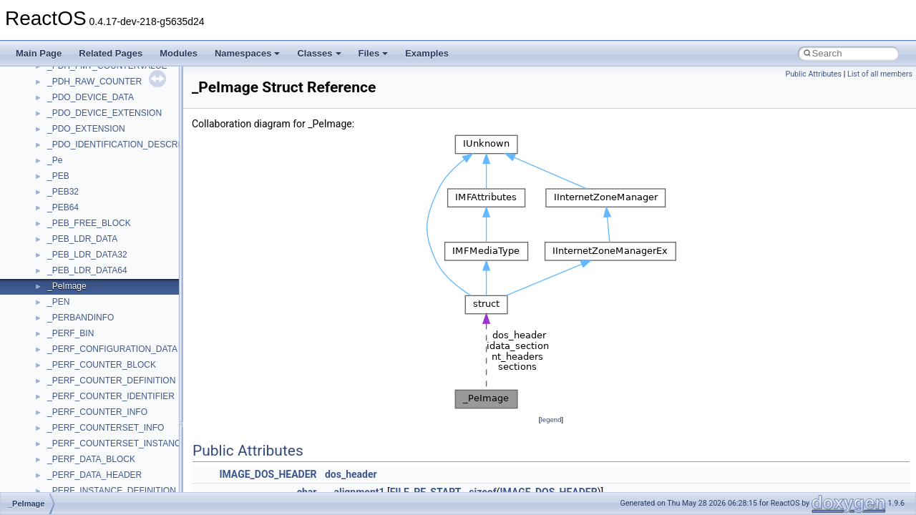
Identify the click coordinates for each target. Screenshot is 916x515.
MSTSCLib (68, 87)
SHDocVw (67, 276)
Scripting (64, 260)
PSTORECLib (73, 213)
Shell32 (61, 292)
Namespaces (248, 53)
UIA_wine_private (80, 481)
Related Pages (110, 53)
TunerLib (64, 433)
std (53, 323)
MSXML (62, 103)
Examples (427, 53)
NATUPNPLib (73, 150)
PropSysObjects (78, 182)
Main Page (39, 53)
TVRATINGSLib (77, 449)
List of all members (879, 74)
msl (54, 72)
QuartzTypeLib (75, 229)
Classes (319, 53)
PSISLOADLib (74, 197)
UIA (54, 465)
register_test (70, 245)
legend (550, 419)
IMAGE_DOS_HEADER (267, 474)
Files (374, 53)
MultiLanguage (75, 134)
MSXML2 (64, 119)
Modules (179, 53)
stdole (58, 339)
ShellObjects (71, 308)
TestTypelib (68, 386)
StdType (63, 355)
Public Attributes (813, 74)
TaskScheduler (75, 371)
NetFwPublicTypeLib (86, 166)
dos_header (351, 474)
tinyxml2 (63, 402)
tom (54, 418)
